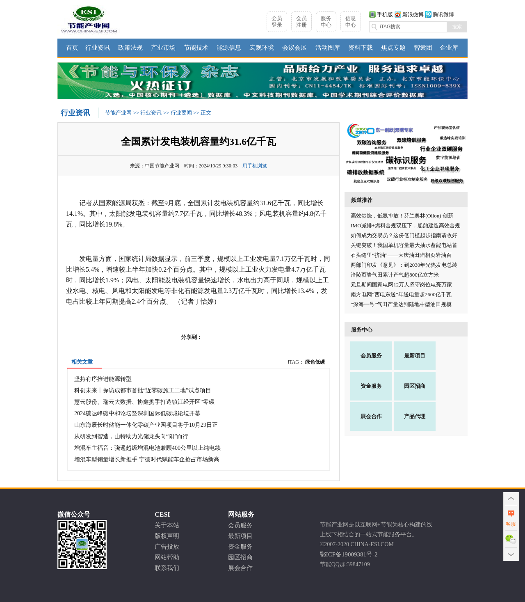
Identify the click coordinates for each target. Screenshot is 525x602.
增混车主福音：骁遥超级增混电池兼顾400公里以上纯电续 (147, 448)
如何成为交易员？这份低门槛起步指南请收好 (404, 235)
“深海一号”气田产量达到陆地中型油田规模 (401, 304)
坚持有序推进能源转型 (103, 379)
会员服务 (371, 356)
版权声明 (167, 536)
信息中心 (350, 21)
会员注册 (301, 21)
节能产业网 (118, 113)
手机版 (385, 14)
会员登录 (277, 21)
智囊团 (423, 47)
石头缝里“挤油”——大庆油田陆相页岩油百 (401, 255)
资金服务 (371, 386)
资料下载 (360, 47)
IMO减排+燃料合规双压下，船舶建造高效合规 (405, 225)
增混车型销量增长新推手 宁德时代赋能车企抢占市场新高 (146, 459)
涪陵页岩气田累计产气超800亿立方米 (395, 275)
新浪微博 (413, 14)
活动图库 (327, 47)
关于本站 (167, 525)
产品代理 (414, 416)
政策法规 (130, 47)
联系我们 (167, 568)
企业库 (449, 47)
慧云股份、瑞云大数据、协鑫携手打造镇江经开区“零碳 (144, 402)
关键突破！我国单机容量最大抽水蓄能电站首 (404, 245)
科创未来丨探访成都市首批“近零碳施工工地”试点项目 (142, 390)
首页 (72, 47)
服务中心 (326, 21)
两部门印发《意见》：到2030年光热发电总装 (404, 265)
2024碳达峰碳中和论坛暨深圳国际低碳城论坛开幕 (137, 413)
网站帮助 (167, 557)
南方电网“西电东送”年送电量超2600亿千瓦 (401, 294)
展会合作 (371, 416)
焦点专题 (393, 47)
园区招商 (414, 386)
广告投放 (167, 546)
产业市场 (163, 47)
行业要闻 (181, 113)
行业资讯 (97, 47)
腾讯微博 (443, 14)
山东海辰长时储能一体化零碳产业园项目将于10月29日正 (146, 425)
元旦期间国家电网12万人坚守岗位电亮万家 (401, 285)
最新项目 (414, 356)
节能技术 (196, 47)
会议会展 (294, 47)
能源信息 (229, 47)
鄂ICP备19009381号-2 (349, 554)
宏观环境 (261, 47)
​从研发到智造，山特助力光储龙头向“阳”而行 (131, 436)
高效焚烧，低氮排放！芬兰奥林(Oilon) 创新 (402, 216)
